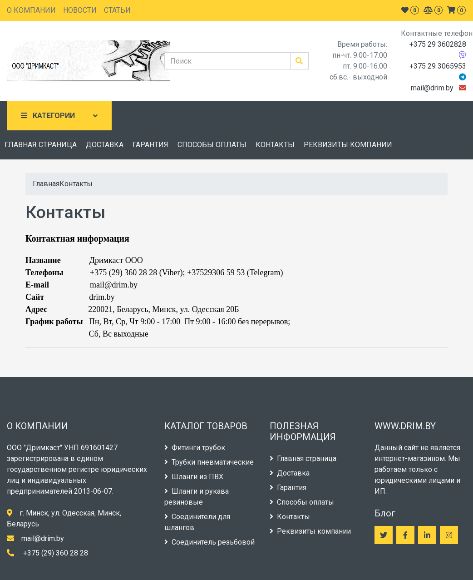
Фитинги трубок (194, 447)
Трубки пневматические (209, 462)
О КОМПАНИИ (31, 10)
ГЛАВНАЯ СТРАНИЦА (41, 144)
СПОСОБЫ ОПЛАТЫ (211, 144)
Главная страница (303, 458)
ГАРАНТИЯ (150, 144)
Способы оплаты (302, 502)
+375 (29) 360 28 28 (55, 553)
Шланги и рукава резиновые (196, 496)
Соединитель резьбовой (209, 542)
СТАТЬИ (117, 10)
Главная (46, 183)
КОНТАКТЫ (275, 144)
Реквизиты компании (310, 531)
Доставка (290, 473)
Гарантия (288, 487)
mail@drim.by (432, 88)
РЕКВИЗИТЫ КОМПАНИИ (348, 144)
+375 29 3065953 (437, 66)
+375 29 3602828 (437, 44)
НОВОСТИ (80, 10)
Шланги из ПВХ (193, 476)
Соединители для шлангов (197, 522)
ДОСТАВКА (104, 144)
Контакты (76, 183)
